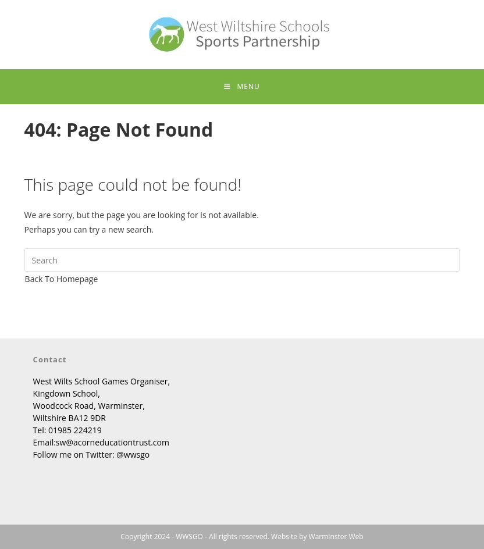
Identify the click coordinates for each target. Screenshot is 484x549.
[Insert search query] (242, 260)
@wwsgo (133, 454)
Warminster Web (336, 536)
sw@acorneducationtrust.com (112, 442)
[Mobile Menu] (241, 86)
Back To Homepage (61, 278)
